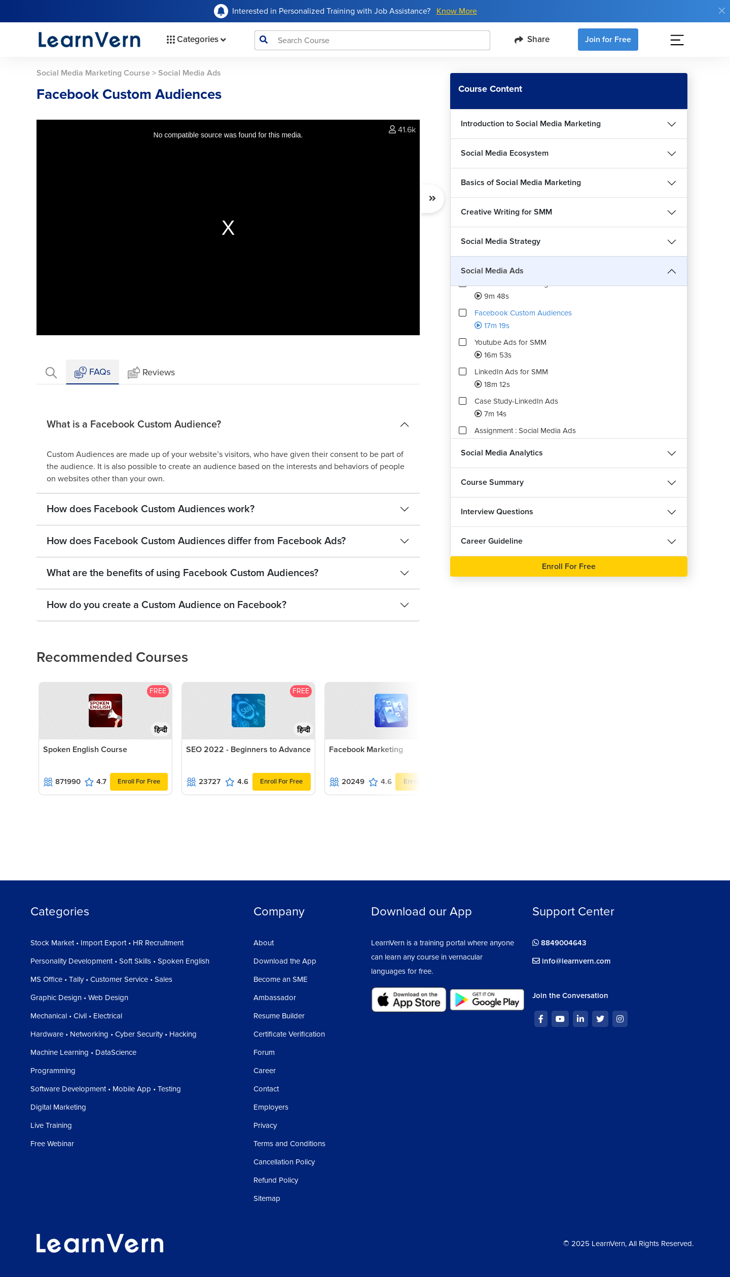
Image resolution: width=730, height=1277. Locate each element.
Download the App (284, 961)
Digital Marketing (58, 1107)
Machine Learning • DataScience (83, 1052)
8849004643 (559, 942)
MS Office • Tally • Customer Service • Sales (101, 979)
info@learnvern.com (571, 961)
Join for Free (608, 39)
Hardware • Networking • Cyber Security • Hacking (113, 1034)
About (263, 942)
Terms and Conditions (289, 1143)
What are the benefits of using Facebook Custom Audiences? (182, 573)
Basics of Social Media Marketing (521, 183)
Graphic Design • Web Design (79, 997)
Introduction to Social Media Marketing (531, 124)
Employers (270, 1107)
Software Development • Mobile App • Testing (105, 1088)
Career (264, 1070)
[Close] (722, 11)
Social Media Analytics (502, 453)
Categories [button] (195, 39)
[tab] (51, 372)
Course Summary (492, 482)
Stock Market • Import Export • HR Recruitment (107, 942)
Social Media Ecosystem (505, 153)
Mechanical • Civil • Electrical (76, 1015)
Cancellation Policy (284, 1161)
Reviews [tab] (151, 373)
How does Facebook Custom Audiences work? (150, 509)
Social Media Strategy (500, 241)
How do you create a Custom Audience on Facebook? (166, 605)
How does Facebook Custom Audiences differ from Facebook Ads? (196, 541)
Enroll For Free (139, 781)
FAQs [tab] (93, 372)
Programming (53, 1070)
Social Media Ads (492, 271)
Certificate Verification (289, 1034)
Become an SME (280, 979)
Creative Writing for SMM (506, 212)
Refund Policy (275, 1180)
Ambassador (274, 997)
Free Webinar (52, 1143)
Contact (266, 1088)
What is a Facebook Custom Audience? (134, 424)
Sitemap (266, 1198)
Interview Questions (497, 512)
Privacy (265, 1125)
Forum (264, 1052)
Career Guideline (492, 541)
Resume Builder (279, 1015)
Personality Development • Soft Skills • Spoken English (119, 961)
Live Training (51, 1125)
